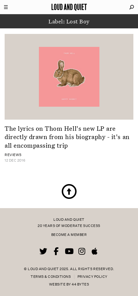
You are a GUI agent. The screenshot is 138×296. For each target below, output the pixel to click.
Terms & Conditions (51, 276)
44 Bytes (80, 284)
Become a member (69, 234)
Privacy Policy (92, 276)
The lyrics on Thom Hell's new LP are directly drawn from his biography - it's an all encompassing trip (67, 136)
